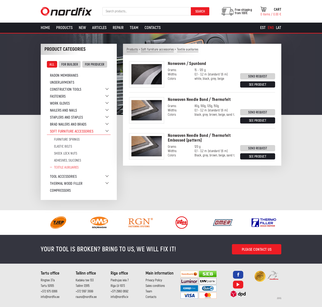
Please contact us (257, 249)
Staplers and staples (66, 117)
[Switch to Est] (263, 28)
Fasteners (58, 96)
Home (45, 27)
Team (134, 27)
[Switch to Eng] (271, 28)
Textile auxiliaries (66, 167)
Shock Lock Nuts (65, 153)
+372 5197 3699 (84, 291)
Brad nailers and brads (68, 124)
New (82, 27)
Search (200, 11)
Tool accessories (63, 176)
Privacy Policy (154, 280)
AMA (279, 298)
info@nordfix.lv (119, 297)
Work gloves (60, 103)
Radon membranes (64, 75)
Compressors (60, 190)
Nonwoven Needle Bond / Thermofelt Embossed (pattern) (199, 138)
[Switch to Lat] (278, 28)
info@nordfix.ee (50, 297)
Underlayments (62, 82)
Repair (118, 27)
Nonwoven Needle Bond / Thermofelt (199, 99)
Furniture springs (67, 139)
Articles (99, 27)
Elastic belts (63, 146)
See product (257, 85)
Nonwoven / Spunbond (187, 63)
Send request (257, 76)
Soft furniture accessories (71, 131)
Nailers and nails (63, 110)
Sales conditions (155, 286)
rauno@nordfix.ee (86, 297)
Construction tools (65, 89)
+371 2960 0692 (119, 291)
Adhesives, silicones (67, 160)
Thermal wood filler (66, 183)
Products (64, 27)
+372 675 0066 (49, 291)
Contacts (153, 27)
